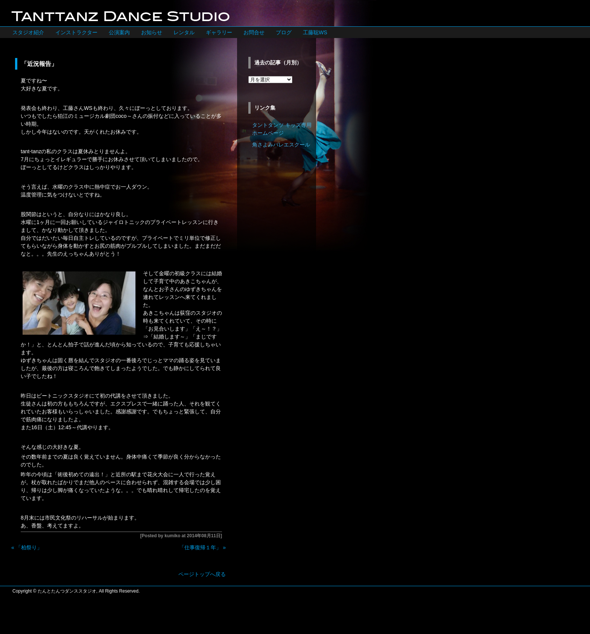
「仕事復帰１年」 (200, 547)
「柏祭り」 (29, 547)
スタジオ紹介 (28, 32)
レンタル (184, 32)
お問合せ (254, 32)
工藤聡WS (315, 32)
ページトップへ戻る (202, 574)
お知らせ (151, 32)
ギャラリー (219, 32)
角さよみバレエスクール (281, 145)
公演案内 (119, 32)
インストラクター (76, 32)
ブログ (284, 32)
